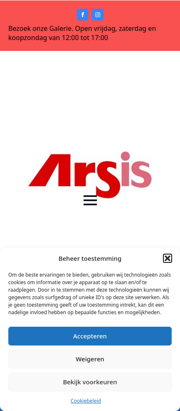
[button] (167, 258)
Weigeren (90, 359)
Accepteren (90, 336)
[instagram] (98, 14)
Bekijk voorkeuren (90, 382)
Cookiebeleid (86, 400)
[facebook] (83, 14)
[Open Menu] (90, 200)
